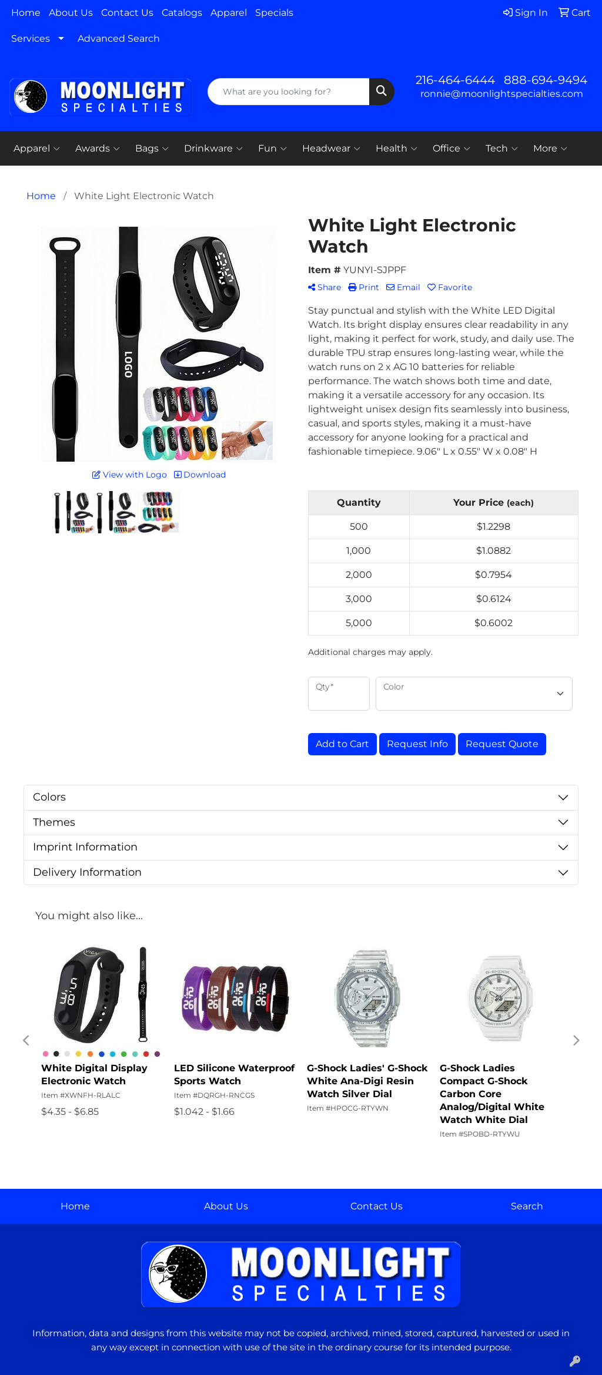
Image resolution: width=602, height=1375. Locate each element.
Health (396, 149)
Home (26, 12)
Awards (97, 149)
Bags (152, 149)
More (550, 149)
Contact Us (127, 12)
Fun (272, 149)
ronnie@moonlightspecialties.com (501, 93)
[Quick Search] (288, 91)
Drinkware (213, 149)
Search (527, 1206)
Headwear (331, 149)
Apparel (228, 12)
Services (30, 38)
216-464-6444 (455, 80)
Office (451, 149)
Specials (274, 12)
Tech (502, 149)
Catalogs (182, 12)
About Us (71, 12)
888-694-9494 (545, 80)
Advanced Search (119, 38)
